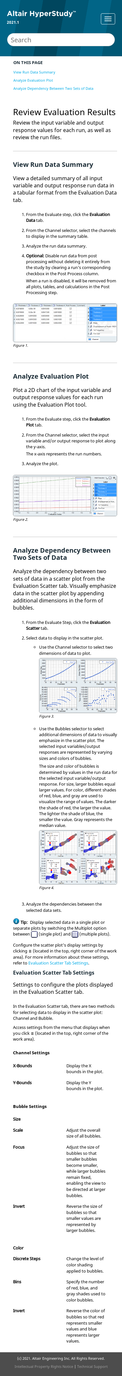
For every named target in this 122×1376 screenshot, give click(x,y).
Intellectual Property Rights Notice (44, 1366)
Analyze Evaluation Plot (33, 80)
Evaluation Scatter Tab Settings (58, 963)
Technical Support (92, 1366)
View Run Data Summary (34, 72)
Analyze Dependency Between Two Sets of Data (53, 88)
